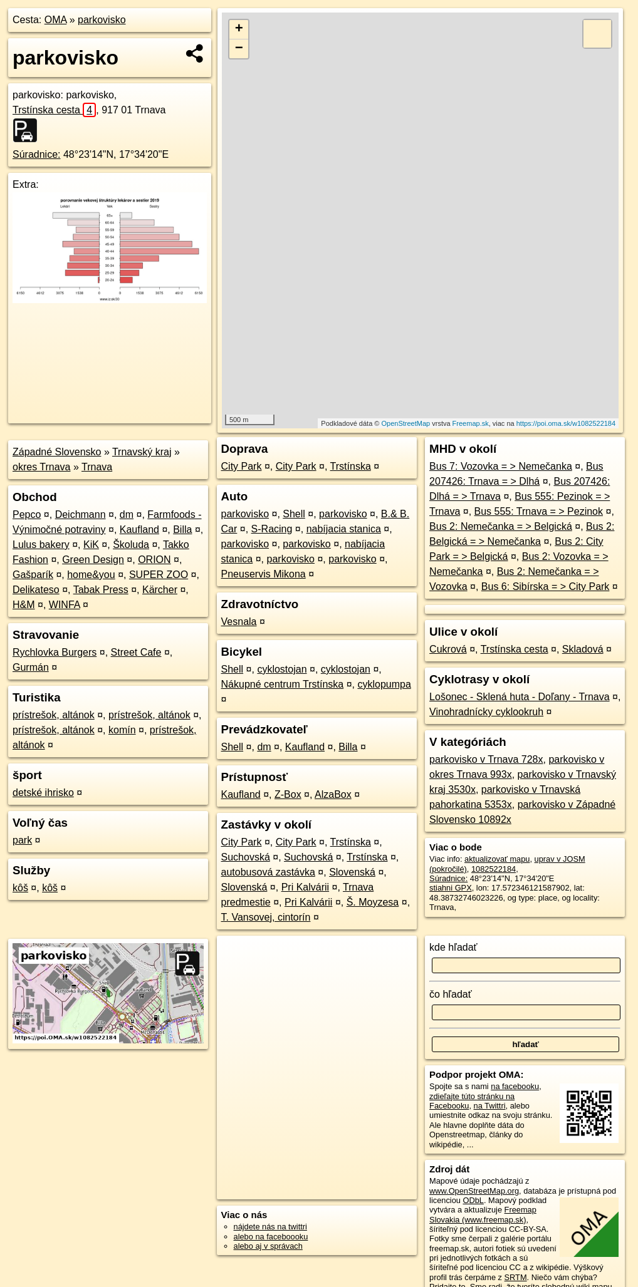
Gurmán (31, 667)
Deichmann (80, 514)
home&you (91, 574)
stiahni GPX (450, 887)
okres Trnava (41, 467)
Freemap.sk (470, 423)
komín (122, 730)
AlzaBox (333, 794)
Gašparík (33, 574)
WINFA (64, 604)
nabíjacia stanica (343, 529)
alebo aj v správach (268, 1246)
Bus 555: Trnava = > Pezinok (538, 511)
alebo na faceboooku (271, 1236)
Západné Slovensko (57, 452)
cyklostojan (281, 669)
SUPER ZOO (158, 574)
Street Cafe (136, 652)
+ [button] (239, 29)
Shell (294, 514)
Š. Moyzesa (373, 902)
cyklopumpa (384, 684)
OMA (55, 19)
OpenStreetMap (406, 423)
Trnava (96, 467)
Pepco (27, 514)
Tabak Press (100, 589)
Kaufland (139, 529)
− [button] (239, 48)
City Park (241, 466)
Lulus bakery (41, 544)
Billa (182, 529)
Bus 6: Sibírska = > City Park (545, 586)
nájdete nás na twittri (270, 1226)
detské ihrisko (43, 792)
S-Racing (272, 529)
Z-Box (288, 794)
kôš (20, 887)
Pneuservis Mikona (263, 574)
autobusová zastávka (268, 872)
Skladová (583, 649)
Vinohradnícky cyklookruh (486, 711)
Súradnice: (37, 154)
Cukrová (448, 649)
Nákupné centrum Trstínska (282, 684)
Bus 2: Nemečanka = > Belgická (500, 526)
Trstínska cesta (54, 110)
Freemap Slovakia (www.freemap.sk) (482, 1214)
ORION (154, 559)
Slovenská (352, 872)
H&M (24, 604)
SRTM (516, 1277)
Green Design (93, 559)
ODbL (473, 1200)
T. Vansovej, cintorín (266, 917)
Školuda (131, 544)
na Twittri (490, 1105)
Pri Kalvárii (305, 887)
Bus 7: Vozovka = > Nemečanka (500, 466)
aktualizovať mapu (497, 859)
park (22, 840)
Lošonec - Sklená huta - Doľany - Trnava (519, 696)
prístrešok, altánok (54, 715)
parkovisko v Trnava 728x (486, 759)
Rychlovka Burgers (55, 652)
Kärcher (159, 589)
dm (126, 514)
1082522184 (493, 869)
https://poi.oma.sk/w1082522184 (565, 423)
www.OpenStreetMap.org (474, 1191)
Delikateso (36, 589)
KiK (91, 544)
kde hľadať (453, 947)
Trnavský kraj (142, 452)
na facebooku (515, 1086)
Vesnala (239, 621)
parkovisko (101, 19)
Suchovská (245, 857)
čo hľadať (450, 994)
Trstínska (350, 466)
